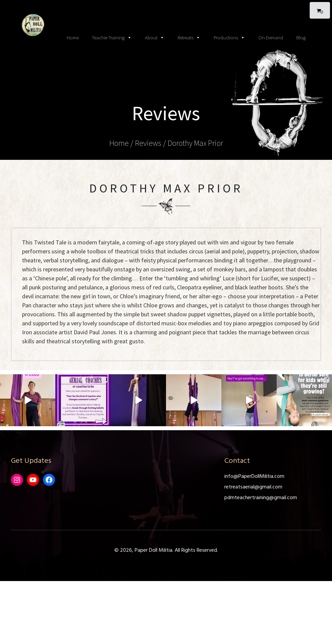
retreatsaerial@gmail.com (253, 487)
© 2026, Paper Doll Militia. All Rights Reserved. (166, 550)
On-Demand (270, 37)
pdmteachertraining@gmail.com (260, 497)
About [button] (154, 37)
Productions (229, 37)
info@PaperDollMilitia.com (254, 476)
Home (73, 37)
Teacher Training (112, 37)
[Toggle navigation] (166, 6)
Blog (301, 37)
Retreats (189, 37)
